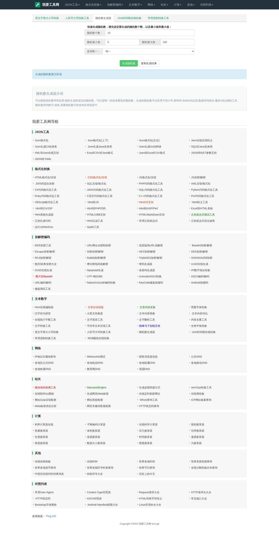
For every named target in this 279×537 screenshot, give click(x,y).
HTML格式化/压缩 (45, 177)
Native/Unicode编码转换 (101, 282)
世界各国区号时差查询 (100, 467)
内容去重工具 (199, 319)
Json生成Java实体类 (99, 146)
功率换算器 (197, 430)
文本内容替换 (147, 313)
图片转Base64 (43, 276)
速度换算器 (197, 436)
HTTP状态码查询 (149, 406)
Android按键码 (199, 282)
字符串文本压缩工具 (99, 325)
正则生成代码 (43, 220)
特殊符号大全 (95, 473)
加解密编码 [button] (115, 4)
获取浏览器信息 (148, 356)
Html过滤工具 (95, 220)
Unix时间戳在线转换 (129, 18)
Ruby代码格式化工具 (47, 195)
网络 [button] (151, 4)
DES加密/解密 (199, 251)
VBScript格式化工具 (46, 202)
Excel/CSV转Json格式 (100, 152)
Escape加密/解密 (45, 251)
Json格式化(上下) (97, 140)
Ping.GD (51, 516)
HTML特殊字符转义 (150, 498)
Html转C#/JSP (44, 208)
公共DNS (196, 356)
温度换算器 (93, 436)
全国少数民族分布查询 (204, 467)
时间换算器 (145, 436)
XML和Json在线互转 (47, 152)
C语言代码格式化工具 (100, 195)
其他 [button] (191, 4)
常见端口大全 (199, 498)
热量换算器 (41, 430)
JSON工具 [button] (72, 4)
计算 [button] (177, 4)
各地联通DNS (147, 362)
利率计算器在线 (44, 424)
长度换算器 (41, 436)
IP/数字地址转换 (200, 270)
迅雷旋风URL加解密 (151, 245)
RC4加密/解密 (43, 257)
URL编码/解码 (43, 282)
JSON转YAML (43, 158)
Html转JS (93, 202)
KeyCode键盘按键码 (151, 282)
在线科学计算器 (148, 424)
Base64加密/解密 (201, 245)
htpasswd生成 (95, 270)
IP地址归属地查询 (45, 356)
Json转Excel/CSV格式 (152, 152)
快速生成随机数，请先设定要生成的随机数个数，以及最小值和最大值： (129, 26)
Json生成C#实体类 (46, 146)
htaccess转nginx (96, 387)
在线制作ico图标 (44, 393)
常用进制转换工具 (158, 18)
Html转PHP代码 (96, 208)
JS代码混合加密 (44, 183)
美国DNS (144, 369)
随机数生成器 (103, 18)
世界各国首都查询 (201, 461)
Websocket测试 (96, 356)
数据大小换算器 (96, 443)
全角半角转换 (199, 325)
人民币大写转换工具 (77, 18)
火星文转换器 (95, 313)
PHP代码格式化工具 (151, 183)
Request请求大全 (149, 492)
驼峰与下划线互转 (149, 325)
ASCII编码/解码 (200, 276)
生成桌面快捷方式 (149, 387)
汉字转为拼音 (43, 313)
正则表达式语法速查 (203, 220)
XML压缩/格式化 (200, 183)
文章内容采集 (147, 307)
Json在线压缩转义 (202, 140)
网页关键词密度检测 (99, 406)
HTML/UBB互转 (96, 214)
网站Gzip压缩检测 (45, 399)
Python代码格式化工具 (204, 189)
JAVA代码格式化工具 (99, 189)
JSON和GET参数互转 (204, 152)
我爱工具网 (47, 4)
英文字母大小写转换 (47, 18)
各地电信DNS (95, 362)
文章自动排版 (95, 307)
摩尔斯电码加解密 (97, 263)
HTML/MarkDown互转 (152, 214)
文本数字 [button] (135, 4)
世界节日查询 (147, 467)
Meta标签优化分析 (45, 406)
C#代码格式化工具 (46, 189)
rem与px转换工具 (201, 387)
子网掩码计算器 (96, 424)
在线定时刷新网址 (149, 393)
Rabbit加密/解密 (96, 257)
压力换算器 (145, 430)
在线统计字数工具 (45, 319)
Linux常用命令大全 (150, 504)
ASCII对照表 (94, 498)
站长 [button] (164, 4)
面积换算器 (197, 424)
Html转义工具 (199, 202)
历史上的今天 (147, 473)
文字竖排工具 (95, 319)
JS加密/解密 (198, 177)
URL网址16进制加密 (99, 245)
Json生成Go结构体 (150, 146)
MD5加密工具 (43, 245)
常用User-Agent (44, 492)
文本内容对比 (199, 313)
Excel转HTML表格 (202, 208)
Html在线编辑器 (44, 307)
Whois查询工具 (148, 399)
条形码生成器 (147, 270)
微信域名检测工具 (45, 387)
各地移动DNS (199, 362)
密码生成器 (145, 263)
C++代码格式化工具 (150, 195)
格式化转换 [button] (93, 4)
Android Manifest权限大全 (102, 504)
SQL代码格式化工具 (151, 189)
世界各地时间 (147, 461)
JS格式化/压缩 (147, 177)
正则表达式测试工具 (203, 214)
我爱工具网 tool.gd (149, 523)
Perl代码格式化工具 (202, 195)
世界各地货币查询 (45, 467)
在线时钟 (92, 461)
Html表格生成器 (44, 214)
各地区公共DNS (44, 362)
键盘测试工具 (43, 288)
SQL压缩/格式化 (96, 183)
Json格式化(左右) (149, 140)
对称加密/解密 (95, 251)
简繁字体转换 (199, 307)
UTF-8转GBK (95, 276)
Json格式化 (41, 140)
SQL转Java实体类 (202, 146)
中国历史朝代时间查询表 (49, 473)
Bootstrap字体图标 (46, 504)
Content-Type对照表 (99, 492)
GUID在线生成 (43, 270)
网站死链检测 (95, 399)
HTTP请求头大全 (201, 492)
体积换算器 (93, 430)
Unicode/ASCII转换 (150, 276)
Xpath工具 (93, 226)
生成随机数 (128, 63)
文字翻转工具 (147, 319)
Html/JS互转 (146, 202)
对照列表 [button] (206, 4)
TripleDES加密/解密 (150, 257)
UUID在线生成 (199, 263)
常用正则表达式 (148, 220)
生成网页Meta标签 (98, 393)
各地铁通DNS (43, 369)
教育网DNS (94, 369)
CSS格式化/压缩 (97, 177)
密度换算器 (145, 443)
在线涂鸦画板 (43, 461)
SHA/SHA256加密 (201, 257)
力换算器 (196, 443)
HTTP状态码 (42, 498)
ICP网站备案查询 (201, 399)
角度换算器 (41, 443)
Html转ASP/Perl (148, 208)
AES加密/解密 (147, 251)
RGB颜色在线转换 (98, 338)
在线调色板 (197, 393)
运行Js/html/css (44, 226)
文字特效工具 (43, 325)
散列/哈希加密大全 (46, 263)
